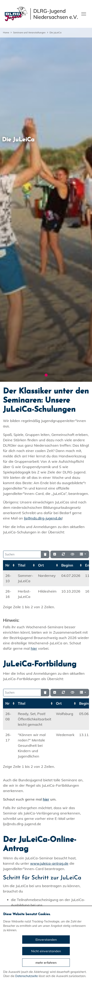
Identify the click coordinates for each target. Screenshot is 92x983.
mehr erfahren (46, 963)
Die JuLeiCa (55, 32)
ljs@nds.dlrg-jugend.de (43, 518)
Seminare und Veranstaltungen (29, 32)
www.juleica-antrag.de (49, 863)
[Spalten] (83, 554)
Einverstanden (46, 940)
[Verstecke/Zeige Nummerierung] (54, 554)
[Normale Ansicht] (72, 554)
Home (6, 32)
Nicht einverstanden (46, 951)
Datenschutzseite (26, 976)
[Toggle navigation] (83, 13)
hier (34, 648)
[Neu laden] (63, 554)
